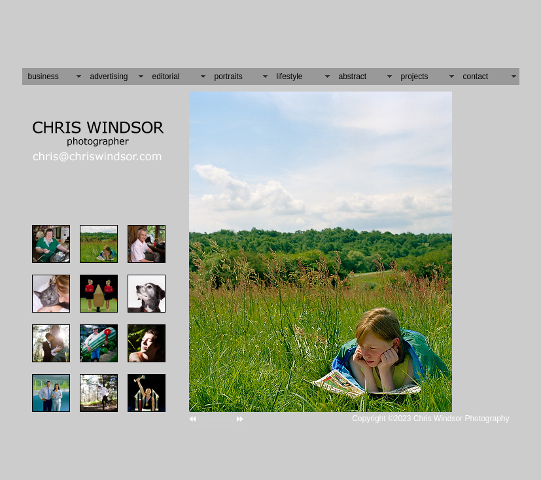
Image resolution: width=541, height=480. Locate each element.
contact (476, 72)
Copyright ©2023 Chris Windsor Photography (430, 414)
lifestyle (290, 72)
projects (414, 72)
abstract (353, 72)
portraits (229, 72)
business (43, 72)
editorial (166, 72)
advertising (109, 72)
